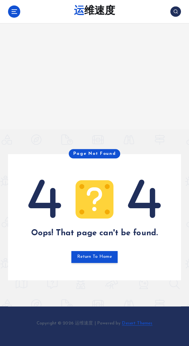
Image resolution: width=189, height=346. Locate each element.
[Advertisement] (94, 84)
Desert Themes (137, 323)
